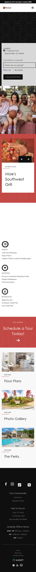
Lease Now (18, 497)
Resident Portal (18, 501)
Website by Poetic (18, 555)
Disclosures (18, 553)
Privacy (18, 550)
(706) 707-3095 (18, 513)
